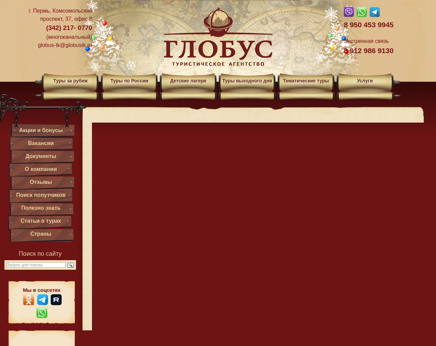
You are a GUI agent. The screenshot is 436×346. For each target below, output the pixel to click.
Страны (40, 234)
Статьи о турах (41, 221)
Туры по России (129, 80)
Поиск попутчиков (40, 195)
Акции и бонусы (41, 130)
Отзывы (41, 182)
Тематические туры (306, 80)
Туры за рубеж (70, 80)
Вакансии (41, 143)
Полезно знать (41, 208)
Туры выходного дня (247, 80)
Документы (41, 156)
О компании (41, 169)
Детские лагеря (188, 80)
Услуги (365, 80)
